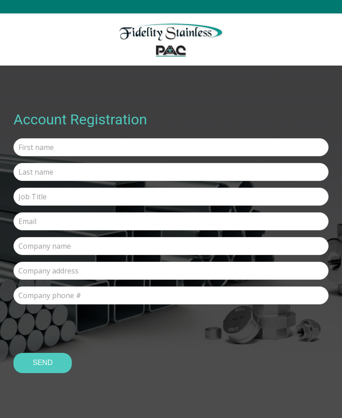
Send (43, 362)
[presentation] (81, 328)
